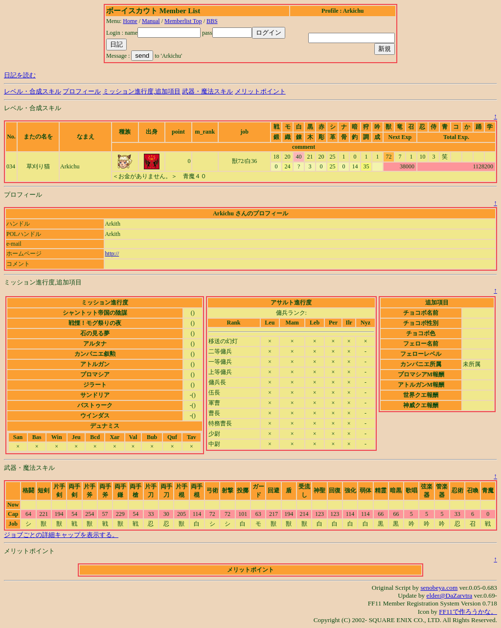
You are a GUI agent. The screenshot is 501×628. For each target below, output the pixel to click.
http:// (112, 253)
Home (130, 21)
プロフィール (82, 91)
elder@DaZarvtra (450, 595)
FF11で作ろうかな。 (468, 611)
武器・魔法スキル (207, 91)
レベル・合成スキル (32, 91)
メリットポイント (260, 91)
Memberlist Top (183, 21)
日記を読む (20, 75)
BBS (212, 21)
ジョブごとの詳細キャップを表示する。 (61, 534)
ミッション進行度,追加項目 (142, 91)
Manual (151, 21)
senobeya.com (438, 587)
